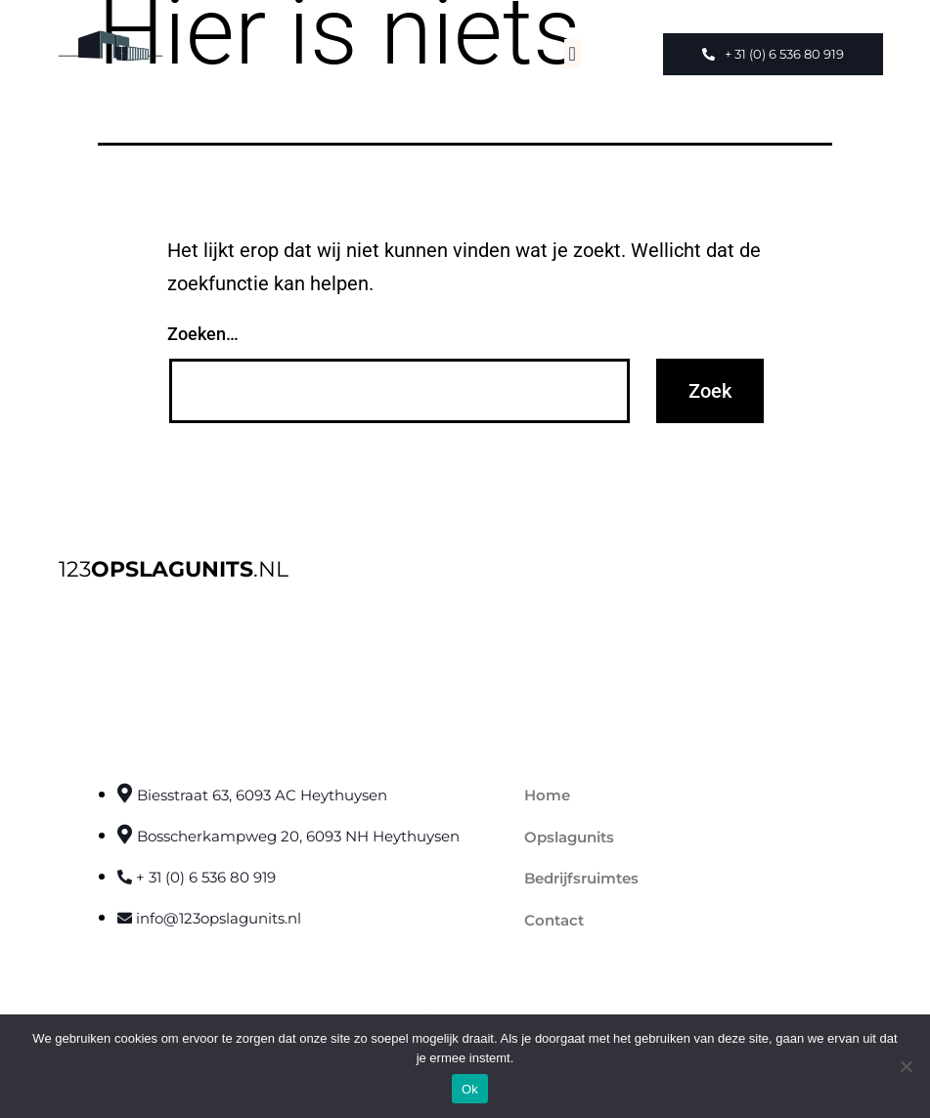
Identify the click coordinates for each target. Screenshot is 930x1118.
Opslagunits (569, 837)
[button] (572, 53)
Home (547, 795)
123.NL (173, 569)
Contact (554, 920)
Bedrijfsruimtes (581, 878)
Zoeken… (203, 333)
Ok (470, 1089)
